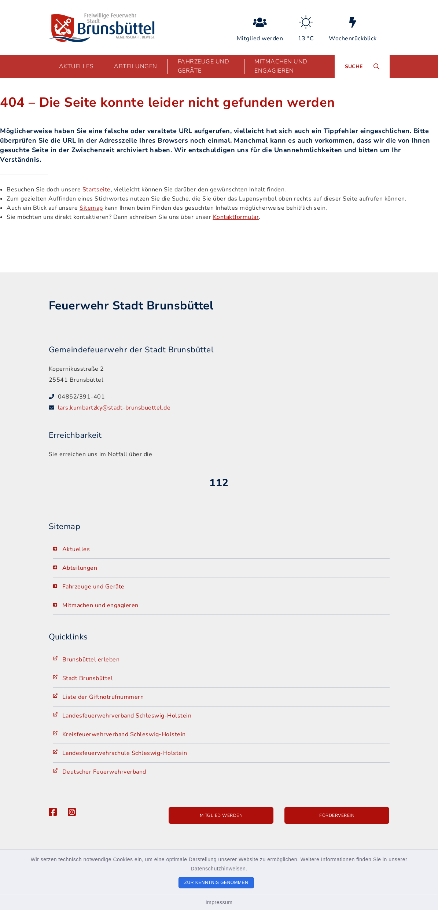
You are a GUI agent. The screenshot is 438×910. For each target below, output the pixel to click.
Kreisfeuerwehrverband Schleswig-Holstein (124, 734)
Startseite (96, 190)
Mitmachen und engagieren (100, 605)
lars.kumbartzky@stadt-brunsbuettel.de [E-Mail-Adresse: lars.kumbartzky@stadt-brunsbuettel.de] (114, 408)
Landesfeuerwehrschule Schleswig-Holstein (124, 753)
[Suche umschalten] (362, 66)
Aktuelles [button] (76, 66)
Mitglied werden (221, 815)
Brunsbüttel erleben (91, 660)
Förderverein (336, 815)
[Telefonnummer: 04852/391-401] (224, 396)
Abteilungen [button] (135, 66)
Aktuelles (76, 549)
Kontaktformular (236, 217)
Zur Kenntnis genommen (216, 882)
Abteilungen (79, 568)
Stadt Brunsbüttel (87, 678)
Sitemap (91, 208)
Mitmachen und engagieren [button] (281, 66)
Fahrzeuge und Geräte (93, 587)
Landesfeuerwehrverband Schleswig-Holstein (127, 716)
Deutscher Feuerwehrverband (104, 772)
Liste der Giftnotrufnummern (103, 697)
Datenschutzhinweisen (218, 869)
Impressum (219, 902)
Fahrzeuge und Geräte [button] (203, 66)
